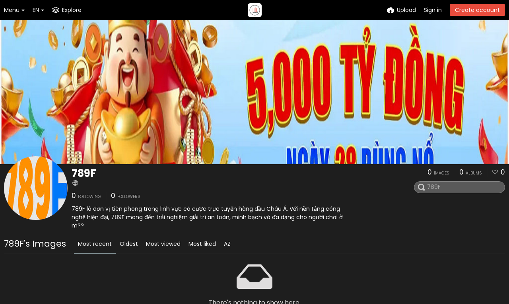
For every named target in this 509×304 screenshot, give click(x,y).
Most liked (202, 244)
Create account (477, 10)
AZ (227, 244)
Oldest (129, 244)
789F (84, 173)
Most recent (95, 244)
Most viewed (163, 244)
